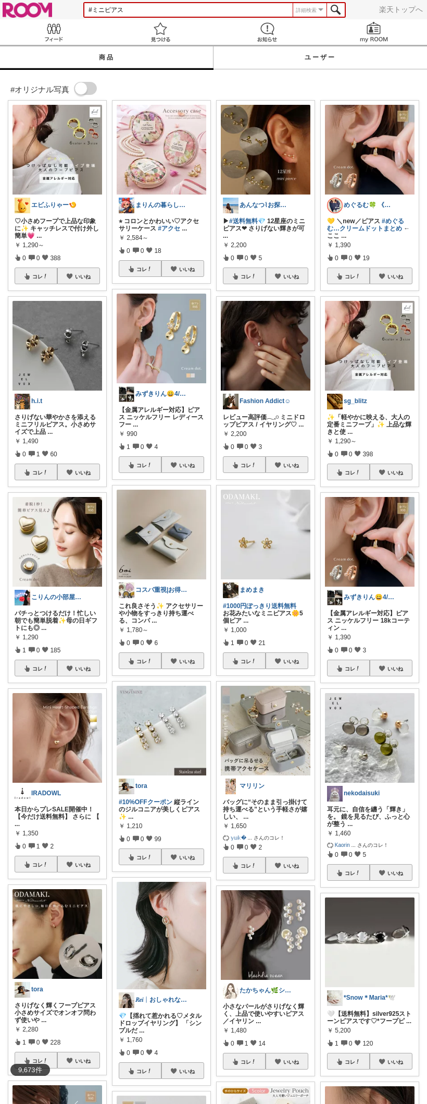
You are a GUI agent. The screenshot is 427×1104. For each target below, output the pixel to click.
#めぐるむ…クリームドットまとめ (365, 224)
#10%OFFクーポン (145, 802)
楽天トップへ (401, 9)
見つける (160, 32)
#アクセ (169, 228)
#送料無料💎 (247, 221)
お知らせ (267, 32)
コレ (40, 276)
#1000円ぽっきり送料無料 (259, 606)
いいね (83, 276)
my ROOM (373, 32)
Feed (53, 32)
